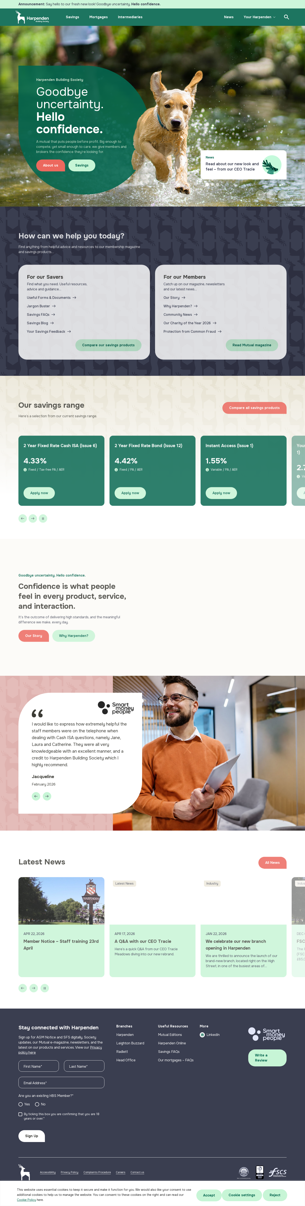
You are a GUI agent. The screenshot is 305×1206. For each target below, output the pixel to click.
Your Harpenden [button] (254, 17)
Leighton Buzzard (130, 1053)
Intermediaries (133, 17)
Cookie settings (214, 1194)
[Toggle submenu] (271, 17)
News (225, 17)
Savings (76, 17)
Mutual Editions (170, 1044)
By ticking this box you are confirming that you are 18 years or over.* (61, 1126)
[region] (152, 1193)
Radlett (122, 1061)
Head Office (126, 1069)
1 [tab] (207, 190)
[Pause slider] (282, 201)
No (43, 1114)
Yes (27, 1114)
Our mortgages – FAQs (176, 1069)
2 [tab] (212, 190)
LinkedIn (210, 1044)
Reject (248, 1194)
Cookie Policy (26, 1200)
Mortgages (102, 17)
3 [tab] (217, 190)
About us (55, 164)
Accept (275, 1194)
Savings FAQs (169, 1061)
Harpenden (125, 1044)
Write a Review (261, 1067)
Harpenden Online (172, 1053)
